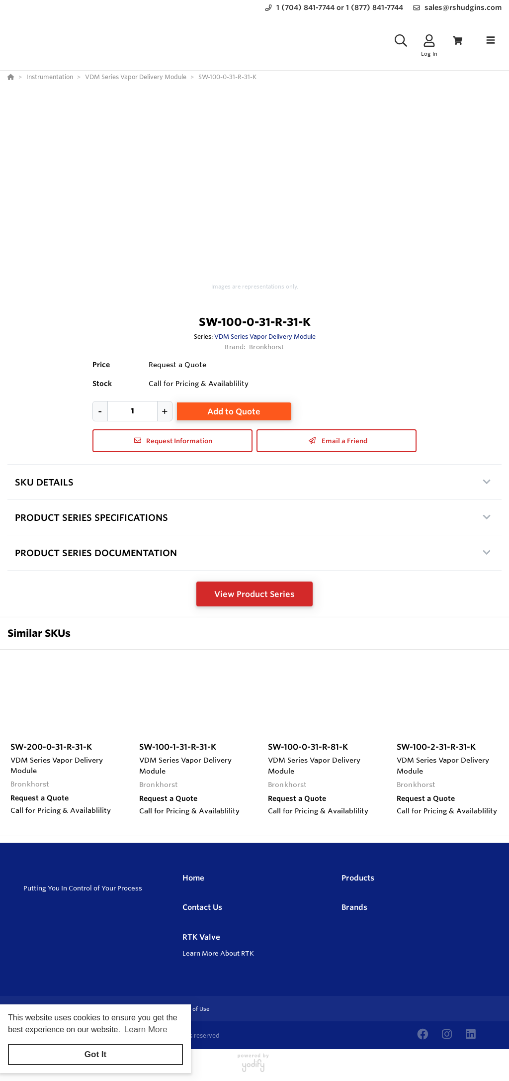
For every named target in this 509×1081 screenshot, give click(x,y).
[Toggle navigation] (491, 40)
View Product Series (254, 594)
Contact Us (202, 907)
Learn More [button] (146, 1029)
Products (357, 878)
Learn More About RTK (218, 953)
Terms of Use (191, 1008)
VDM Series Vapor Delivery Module (265, 336)
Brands (354, 907)
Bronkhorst (266, 347)
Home (193, 878)
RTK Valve (201, 937)
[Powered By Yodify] (254, 1067)
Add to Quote (233, 411)
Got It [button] (95, 1054)
